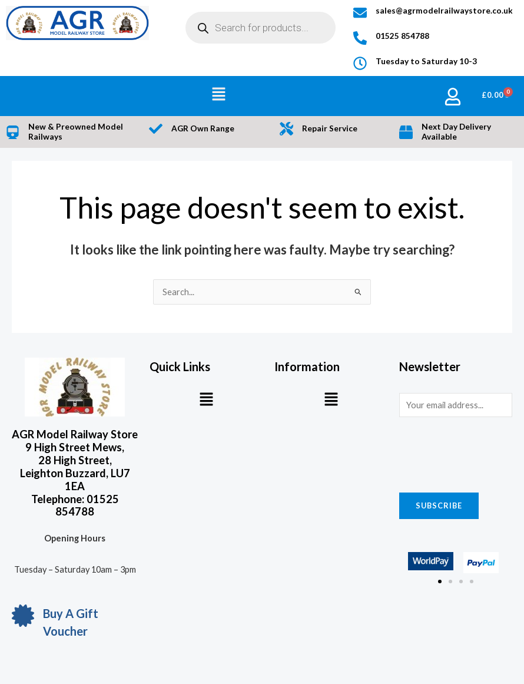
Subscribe (439, 505)
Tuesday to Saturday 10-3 (426, 61)
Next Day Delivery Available (456, 131)
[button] (219, 94)
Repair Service (329, 128)
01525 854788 (402, 36)
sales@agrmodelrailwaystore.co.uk (444, 10)
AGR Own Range (202, 128)
